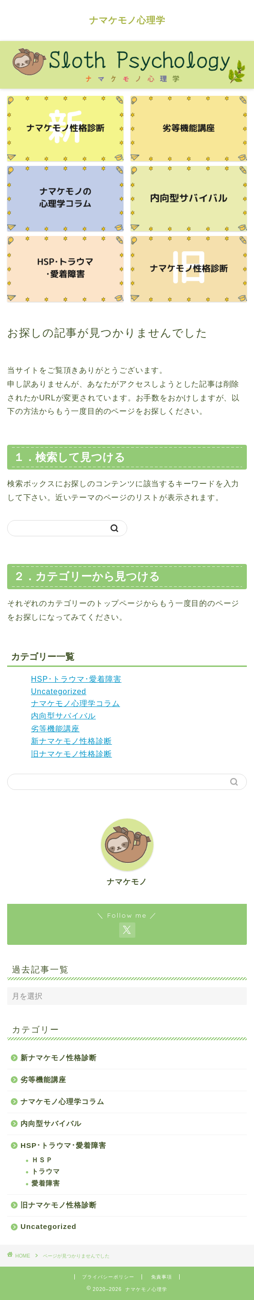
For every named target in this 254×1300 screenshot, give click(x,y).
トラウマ (45, 1171)
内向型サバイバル (63, 716)
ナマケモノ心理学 (127, 20)
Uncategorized (58, 691)
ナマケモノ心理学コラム (75, 703)
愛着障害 (45, 1183)
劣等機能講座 (55, 729)
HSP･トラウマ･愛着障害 (76, 679)
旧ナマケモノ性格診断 (71, 754)
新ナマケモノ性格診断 (71, 741)
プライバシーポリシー (108, 1277)
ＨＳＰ (42, 1160)
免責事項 (161, 1277)
